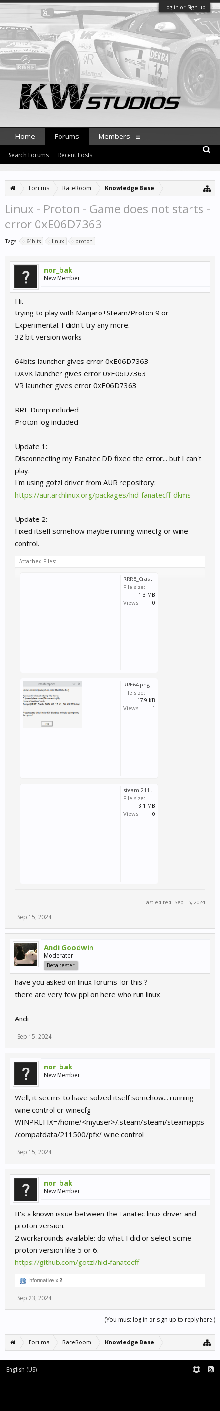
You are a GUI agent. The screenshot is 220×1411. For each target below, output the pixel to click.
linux (56, 241)
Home (25, 136)
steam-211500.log (145, 790)
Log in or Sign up (184, 6)
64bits (32, 241)
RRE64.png (136, 684)
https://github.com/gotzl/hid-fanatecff (77, 1262)
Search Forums (29, 155)
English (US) (21, 1369)
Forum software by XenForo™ (43, 1385)
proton (82, 241)
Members (114, 136)
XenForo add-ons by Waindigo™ (44, 1392)
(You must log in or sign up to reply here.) (159, 1319)
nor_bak (58, 269)
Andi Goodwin (68, 947)
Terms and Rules (196, 1385)
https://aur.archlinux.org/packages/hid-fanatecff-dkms (103, 495)
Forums (66, 136)
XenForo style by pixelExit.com (46, 1399)
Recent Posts (75, 155)
